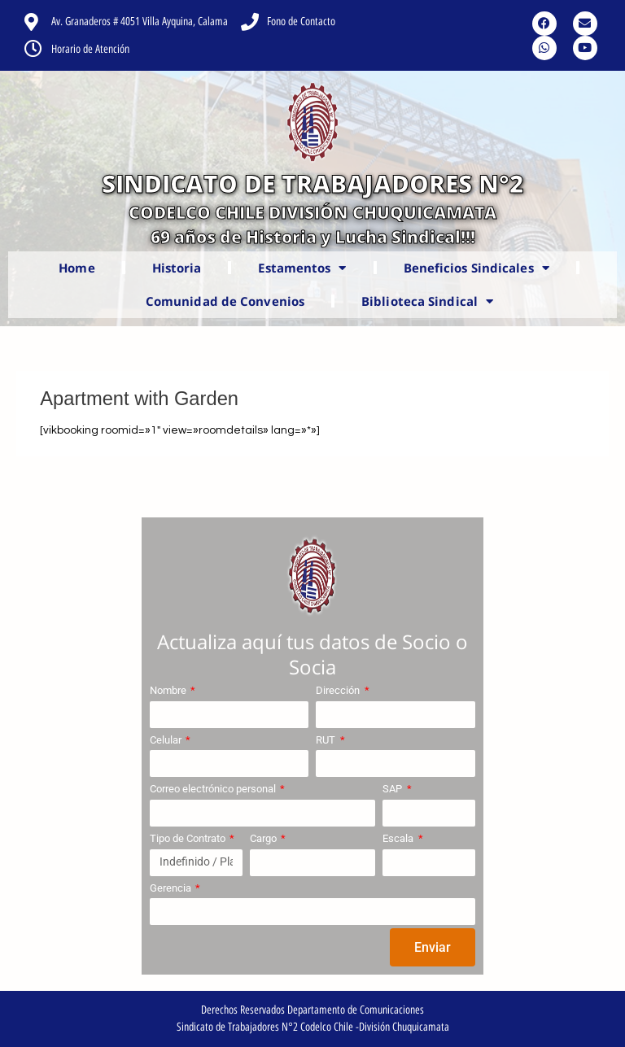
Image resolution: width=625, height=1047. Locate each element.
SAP (393, 789)
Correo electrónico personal (214, 789)
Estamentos (302, 268)
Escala (399, 838)
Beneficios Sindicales (476, 268)
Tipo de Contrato (189, 838)
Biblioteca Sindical (427, 301)
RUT (327, 740)
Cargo (264, 838)
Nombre (169, 690)
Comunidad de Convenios (225, 301)
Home (76, 268)
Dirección (339, 690)
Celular (167, 740)
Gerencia (172, 888)
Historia (177, 268)
